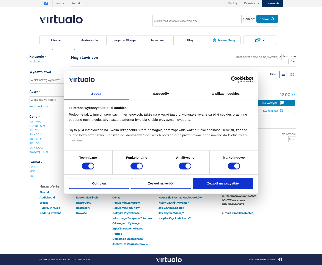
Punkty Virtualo (49, 207)
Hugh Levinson (49, 106)
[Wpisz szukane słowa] (194, 20)
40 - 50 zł (36, 143)
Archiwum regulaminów (130, 244)
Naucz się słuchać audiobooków (180, 197)
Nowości (81, 213)
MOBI (33, 171)
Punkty (232, 3)
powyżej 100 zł (39, 152)
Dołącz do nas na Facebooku (265, 259)
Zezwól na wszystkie (223, 183)
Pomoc (60, 3)
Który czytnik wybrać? (174, 202)
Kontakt (77, 3)
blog (190, 40)
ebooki (44, 192)
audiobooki (37, 61)
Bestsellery (83, 207)
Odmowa (99, 183)
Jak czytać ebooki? (171, 207)
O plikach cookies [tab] (226, 94)
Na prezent (273, 111)
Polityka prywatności (126, 213)
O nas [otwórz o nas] (116, 197)
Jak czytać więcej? (171, 213)
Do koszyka (273, 103)
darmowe (157, 40)
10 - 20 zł (35, 130)
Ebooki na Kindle (87, 197)
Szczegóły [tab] (161, 94)
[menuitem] (56, 40)
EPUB (33, 167)
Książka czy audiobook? (175, 218)
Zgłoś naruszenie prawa (127, 228)
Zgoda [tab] (96, 94)
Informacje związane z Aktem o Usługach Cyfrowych (132, 221)
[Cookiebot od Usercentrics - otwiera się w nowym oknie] (234, 79)
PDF (32, 176)
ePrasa (43, 202)
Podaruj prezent (50, 213)
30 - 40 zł (36, 139)
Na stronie (289, 56)
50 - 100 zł (36, 147)
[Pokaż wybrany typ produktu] (248, 19)
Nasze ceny (224, 40)
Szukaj (267, 19)
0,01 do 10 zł (37, 126)
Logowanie (272, 3)
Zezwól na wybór (161, 183)
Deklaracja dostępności (127, 238)
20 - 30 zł (36, 134)
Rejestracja (251, 3)
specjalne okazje (123, 40)
